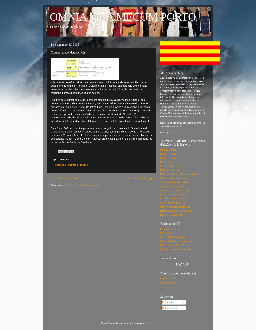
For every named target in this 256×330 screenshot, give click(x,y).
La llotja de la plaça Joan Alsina (176, 249)
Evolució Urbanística (170, 170)
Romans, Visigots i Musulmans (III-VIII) (180, 174)
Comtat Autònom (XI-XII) (172, 186)
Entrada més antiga (139, 178)
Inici (102, 178)
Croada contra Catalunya (173, 198)
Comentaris (169, 308)
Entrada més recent (65, 178)
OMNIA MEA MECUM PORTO (123, 17)
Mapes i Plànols (168, 158)
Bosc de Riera (167, 282)
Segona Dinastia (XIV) (171, 215)
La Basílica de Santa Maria (174, 245)
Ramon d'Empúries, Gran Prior (176, 211)
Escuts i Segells (168, 154)
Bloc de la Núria (168, 278)
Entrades (168, 302)
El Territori (165, 162)
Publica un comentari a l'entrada (71, 165)
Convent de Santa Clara (172, 237)
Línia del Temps (168, 150)
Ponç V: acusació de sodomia (175, 207)
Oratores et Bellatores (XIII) (174, 194)
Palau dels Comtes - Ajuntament (176, 241)
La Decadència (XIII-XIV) (173, 202)
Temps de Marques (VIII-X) (174, 178)
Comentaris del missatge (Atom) (82, 185)
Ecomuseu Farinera (170, 229)
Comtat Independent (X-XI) (174, 182)
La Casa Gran (167, 233)
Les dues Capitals (169, 166)
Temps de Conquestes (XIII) (174, 190)
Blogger (150, 323)
